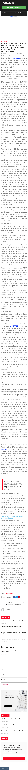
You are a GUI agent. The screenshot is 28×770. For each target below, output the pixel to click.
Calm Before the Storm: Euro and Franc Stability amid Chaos (13, 730)
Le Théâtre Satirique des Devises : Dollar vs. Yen (12, 620)
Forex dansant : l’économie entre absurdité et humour (14, 639)
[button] (14, 597)
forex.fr (8, 2)
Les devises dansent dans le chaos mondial (11, 626)
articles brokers (4, 41)
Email (3, 674)
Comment (4, 654)
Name (3, 669)
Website (3, 679)
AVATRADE (16, 58)
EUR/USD (10, 593)
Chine (6, 593)
